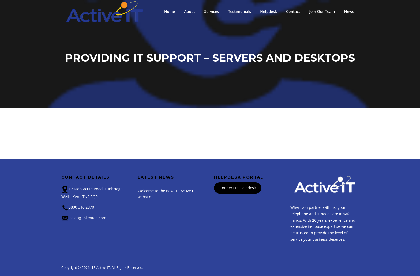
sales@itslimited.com (88, 217)
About (189, 11)
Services (211, 11)
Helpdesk (268, 11)
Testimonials (239, 11)
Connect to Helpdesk (238, 188)
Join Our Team (322, 11)
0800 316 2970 (81, 207)
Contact (293, 11)
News (349, 11)
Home (169, 11)
